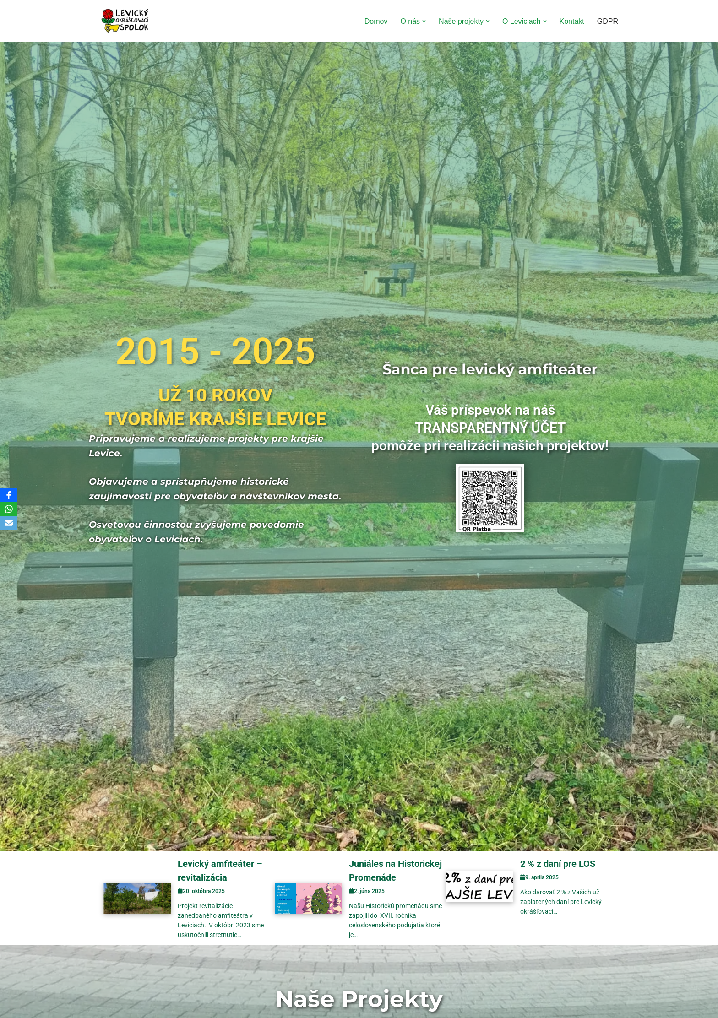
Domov (376, 21)
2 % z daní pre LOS (557, 863)
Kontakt (572, 21)
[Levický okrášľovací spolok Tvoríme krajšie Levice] (125, 21)
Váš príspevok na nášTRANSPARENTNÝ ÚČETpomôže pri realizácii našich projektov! (490, 428)
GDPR (607, 21)
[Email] (8, 523)
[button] (424, 21)
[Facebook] (8, 495)
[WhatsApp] (8, 509)
